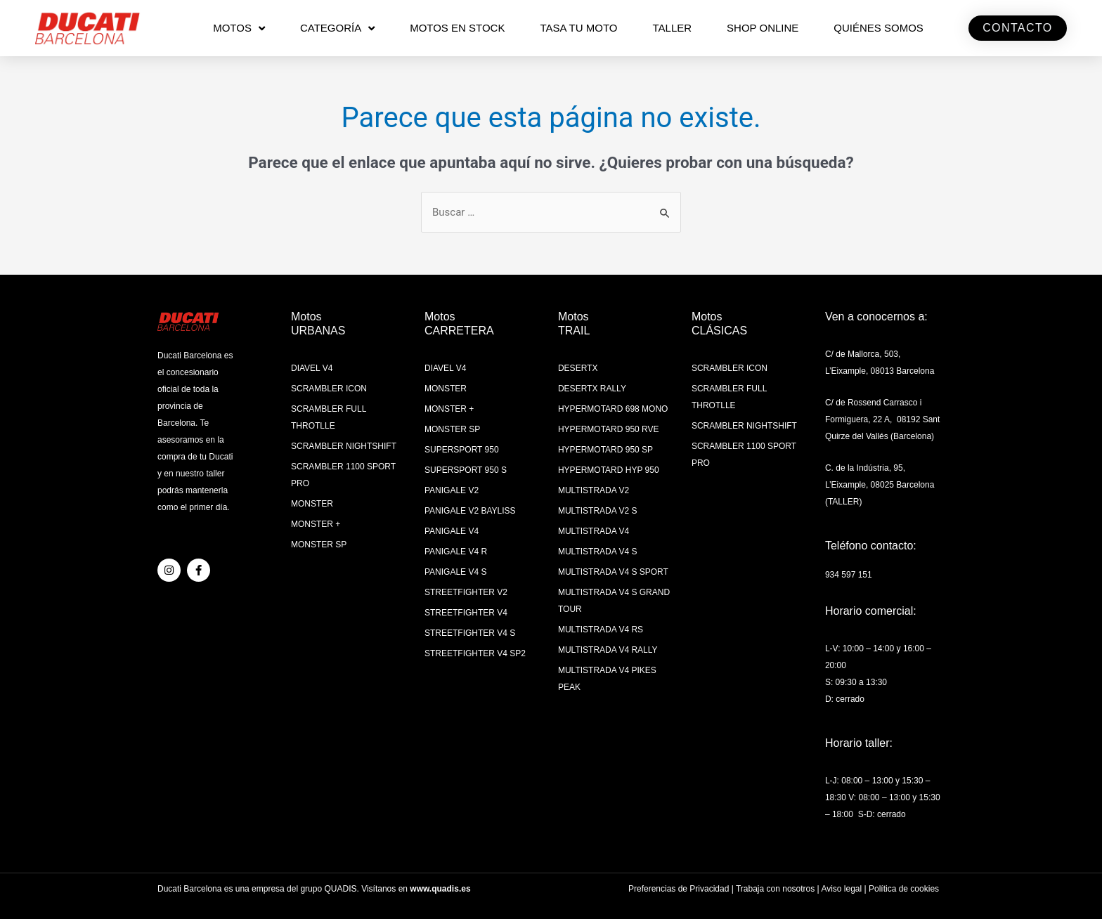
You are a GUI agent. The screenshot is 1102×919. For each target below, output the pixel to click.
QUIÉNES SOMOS (878, 28)
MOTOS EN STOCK (457, 28)
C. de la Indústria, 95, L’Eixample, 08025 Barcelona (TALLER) (879, 485)
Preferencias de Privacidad (678, 889)
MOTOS (239, 28)
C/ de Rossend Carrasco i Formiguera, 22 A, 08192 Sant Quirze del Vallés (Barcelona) (882, 419)
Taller (672, 28)
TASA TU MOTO (578, 28)
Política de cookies (904, 889)
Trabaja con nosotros (775, 889)
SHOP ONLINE (762, 28)
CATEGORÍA (337, 28)
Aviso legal (841, 889)
